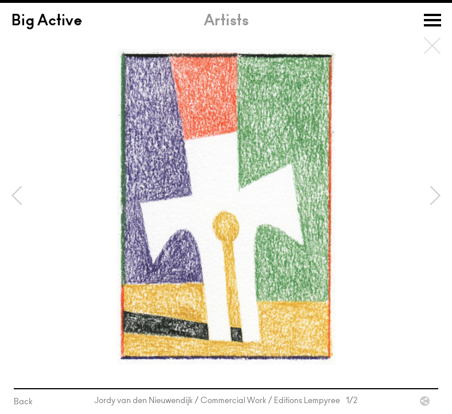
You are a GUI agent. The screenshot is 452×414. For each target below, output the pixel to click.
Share (425, 401)
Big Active (46, 21)
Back (432, 46)
